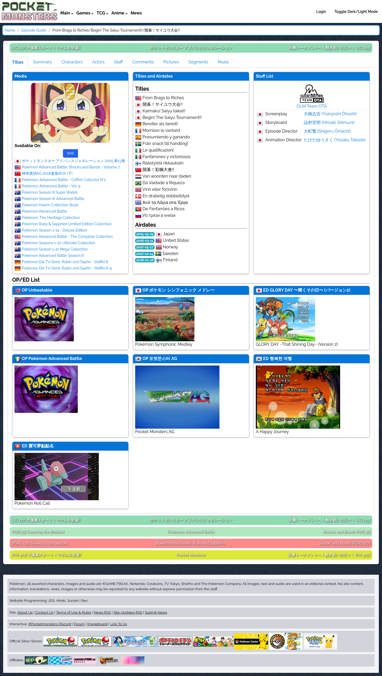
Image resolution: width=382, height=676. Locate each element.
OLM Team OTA (312, 106)
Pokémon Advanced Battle (44, 211)
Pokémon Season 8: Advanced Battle (53, 199)
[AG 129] (329, 48)
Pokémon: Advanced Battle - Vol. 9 (51, 186)
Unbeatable (40, 290)
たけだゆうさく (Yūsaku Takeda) (335, 139)
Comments (143, 61)
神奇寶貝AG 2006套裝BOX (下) (47, 173)
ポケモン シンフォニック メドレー (181, 290)
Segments (198, 61)
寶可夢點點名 (41, 445)
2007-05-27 (145, 247)
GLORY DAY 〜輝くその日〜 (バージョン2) (310, 290)
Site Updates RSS (128, 612)
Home (10, 30)
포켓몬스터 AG (163, 358)
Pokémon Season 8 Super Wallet (49, 192)
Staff (118, 61)
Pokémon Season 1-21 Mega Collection (55, 249)
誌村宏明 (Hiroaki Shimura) (329, 122)
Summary (42, 61)
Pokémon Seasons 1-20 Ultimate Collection (58, 243)
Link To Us (118, 624)
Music (223, 61)
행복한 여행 (281, 358)
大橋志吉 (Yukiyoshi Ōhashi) (330, 113)
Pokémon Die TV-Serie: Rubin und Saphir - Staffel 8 (65, 262)
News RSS (102, 612)
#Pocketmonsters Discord (49, 624)
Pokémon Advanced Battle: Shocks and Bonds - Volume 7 (71, 167)
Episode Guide (33, 30)
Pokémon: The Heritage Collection (51, 218)
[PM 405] (329, 555)
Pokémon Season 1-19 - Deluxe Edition (54, 230)
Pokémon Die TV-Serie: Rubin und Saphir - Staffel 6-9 (67, 268)
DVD (70, 153)
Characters (71, 61)
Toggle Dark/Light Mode (356, 11)
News (136, 13)
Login (321, 11)
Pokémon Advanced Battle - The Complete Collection (67, 236)
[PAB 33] (38, 532)
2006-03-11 (144, 241)
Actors (98, 61)
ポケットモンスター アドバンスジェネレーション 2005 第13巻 (73, 161)
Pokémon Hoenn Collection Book (50, 205)
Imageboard (97, 624)
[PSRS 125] (40, 543)
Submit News (156, 612)
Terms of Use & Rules (73, 612)
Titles (17, 62)
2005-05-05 (145, 234)
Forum (79, 624)
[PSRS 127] (344, 543)
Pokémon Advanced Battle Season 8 (53, 255)
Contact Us (44, 612)
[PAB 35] (346, 532)
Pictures (171, 61)
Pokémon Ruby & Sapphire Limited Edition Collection (67, 224)
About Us (24, 612)
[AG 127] (46, 48)
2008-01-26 (145, 260)
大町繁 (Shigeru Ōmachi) (327, 131)
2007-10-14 (144, 254)
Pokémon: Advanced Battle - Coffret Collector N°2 (64, 180)
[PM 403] (46, 555)
